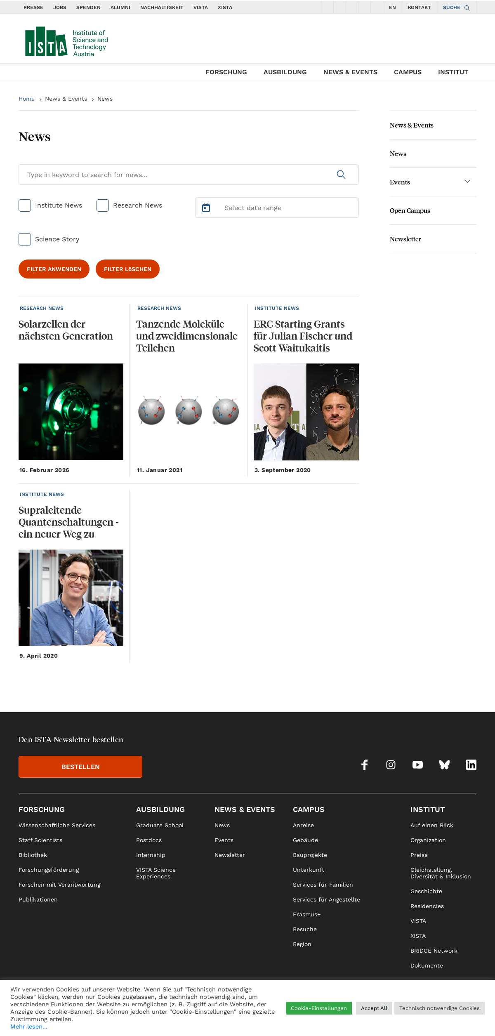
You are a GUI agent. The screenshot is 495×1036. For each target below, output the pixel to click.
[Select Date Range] (277, 207)
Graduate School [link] (160, 825)
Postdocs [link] (149, 840)
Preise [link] (419, 855)
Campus (408, 72)
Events (400, 181)
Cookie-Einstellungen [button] (319, 1008)
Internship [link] (150, 855)
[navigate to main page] (66, 39)
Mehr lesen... (28, 1026)
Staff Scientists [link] (40, 840)
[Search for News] (189, 174)
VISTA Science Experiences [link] (156, 873)
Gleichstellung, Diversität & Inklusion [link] (440, 873)
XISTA (225, 7)
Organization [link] (428, 840)
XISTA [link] (418, 935)
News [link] (222, 825)
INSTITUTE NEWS (277, 308)
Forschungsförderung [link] (49, 869)
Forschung (226, 72)
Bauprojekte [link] (310, 855)
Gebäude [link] (305, 840)
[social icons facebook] (327, 7)
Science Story (57, 239)
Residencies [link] (427, 906)
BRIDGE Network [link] (433, 950)
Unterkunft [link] (308, 869)
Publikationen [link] (38, 899)
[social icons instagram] (340, 7)
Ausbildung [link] (160, 809)
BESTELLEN (80, 767)
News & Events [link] (244, 809)
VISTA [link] (418, 921)
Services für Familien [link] (323, 884)
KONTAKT (419, 7)
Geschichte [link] (426, 891)
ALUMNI (120, 7)
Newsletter (405, 238)
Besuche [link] (305, 929)
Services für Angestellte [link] (326, 899)
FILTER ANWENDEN (54, 269)
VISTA (200, 7)
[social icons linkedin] (377, 7)
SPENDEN (88, 7)
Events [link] (223, 840)
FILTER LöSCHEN (127, 269)
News (105, 98)
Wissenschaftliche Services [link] (57, 825)
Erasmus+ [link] (307, 914)
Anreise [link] (303, 825)
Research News (137, 205)
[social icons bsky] (364, 7)
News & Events (350, 72)
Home (27, 98)
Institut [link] (427, 809)
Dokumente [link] (426, 965)
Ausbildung (285, 72)
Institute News (58, 205)
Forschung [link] (42, 809)
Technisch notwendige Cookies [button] (439, 1008)
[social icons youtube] (352, 7)
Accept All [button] (374, 1008)
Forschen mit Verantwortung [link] (59, 884)
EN (392, 7)
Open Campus (410, 210)
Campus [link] (309, 809)
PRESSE (33, 7)
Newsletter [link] (229, 855)
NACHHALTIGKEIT (162, 7)
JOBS (59, 7)
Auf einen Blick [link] (431, 825)
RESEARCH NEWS (42, 308)
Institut (453, 72)
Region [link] (302, 944)
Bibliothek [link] (33, 855)
